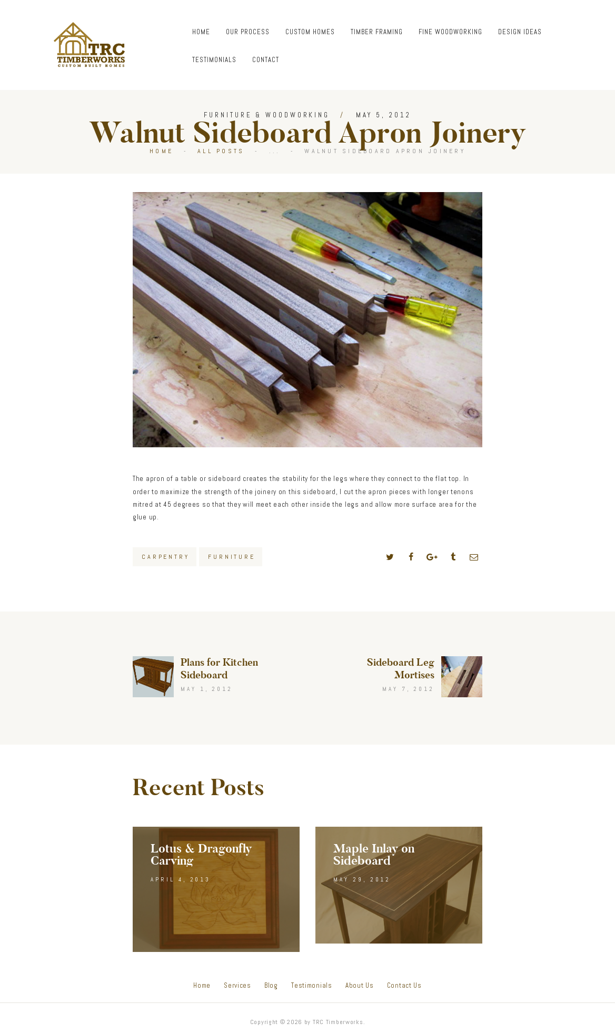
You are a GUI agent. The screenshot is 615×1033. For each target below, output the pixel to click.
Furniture (231, 557)
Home (161, 151)
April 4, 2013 (181, 879)
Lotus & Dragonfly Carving (201, 855)
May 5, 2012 (383, 115)
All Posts (220, 151)
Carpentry (165, 557)
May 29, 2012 (362, 879)
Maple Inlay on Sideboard (373, 855)
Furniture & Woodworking (267, 115)
